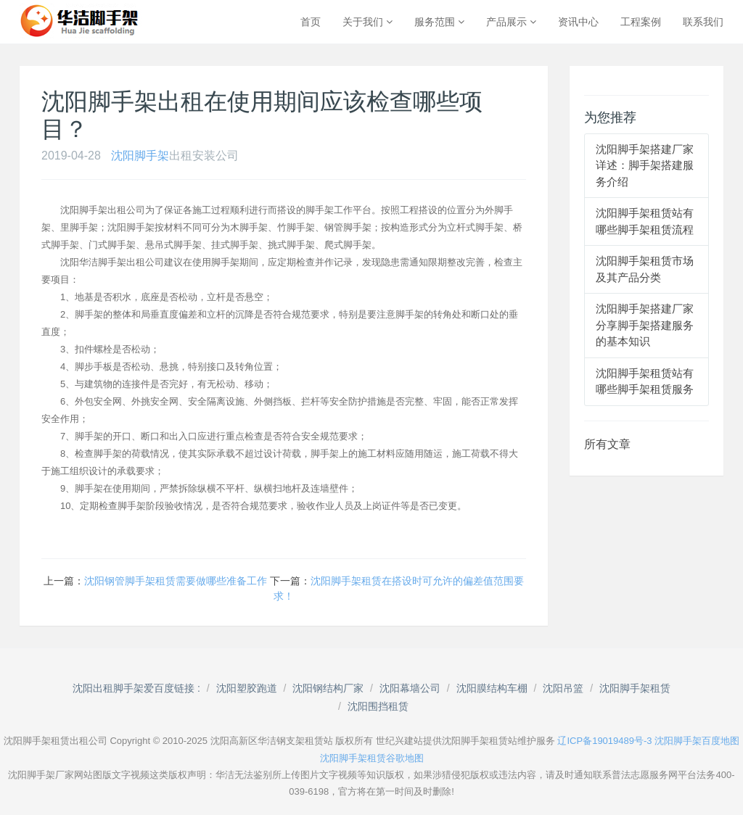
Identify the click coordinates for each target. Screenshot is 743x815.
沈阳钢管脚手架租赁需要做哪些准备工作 (175, 581)
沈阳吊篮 (563, 688)
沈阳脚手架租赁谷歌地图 (372, 758)
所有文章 (607, 444)
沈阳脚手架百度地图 (696, 740)
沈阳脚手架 (140, 155)
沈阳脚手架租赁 (634, 688)
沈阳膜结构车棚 (492, 688)
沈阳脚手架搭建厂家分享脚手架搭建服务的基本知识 (645, 324)
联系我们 (703, 22)
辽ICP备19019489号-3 (604, 740)
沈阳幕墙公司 (409, 688)
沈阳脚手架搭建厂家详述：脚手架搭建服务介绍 (645, 165)
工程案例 (640, 22)
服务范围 (439, 22)
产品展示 (511, 22)
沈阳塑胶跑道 (246, 688)
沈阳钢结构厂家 (328, 688)
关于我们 (367, 22)
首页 (310, 22)
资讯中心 (578, 22)
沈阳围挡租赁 (378, 706)
